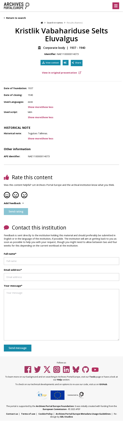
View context (49, 62)
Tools (92, 376)
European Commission (55, 408)
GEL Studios (66, 416)
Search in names (55, 22)
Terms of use (28, 413)
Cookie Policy (45, 413)
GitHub (103, 383)
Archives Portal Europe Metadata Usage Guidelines (83, 413)
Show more (34, 106)
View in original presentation (61, 72)
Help (59, 379)
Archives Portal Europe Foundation (55, 405)
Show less (47, 106)
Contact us (12, 413)
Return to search (15, 17)
